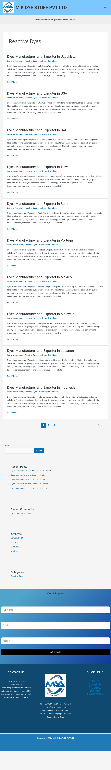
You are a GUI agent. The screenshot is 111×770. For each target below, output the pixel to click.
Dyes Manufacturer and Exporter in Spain (38, 212)
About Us (95, 692)
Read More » (12, 90)
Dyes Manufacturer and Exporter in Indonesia (41, 396)
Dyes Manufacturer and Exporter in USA (37, 102)
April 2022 (15, 559)
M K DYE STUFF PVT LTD (49, 11)
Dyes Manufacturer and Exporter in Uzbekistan (42, 65)
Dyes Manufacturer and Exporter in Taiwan (39, 175)
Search (8, 454)
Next (101, 433)
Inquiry (95, 699)
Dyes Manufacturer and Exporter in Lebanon (40, 359)
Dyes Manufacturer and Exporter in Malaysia (40, 322)
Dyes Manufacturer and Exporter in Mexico (39, 285)
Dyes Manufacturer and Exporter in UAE (37, 138)
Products (94, 696)
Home (95, 689)
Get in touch (55, 660)
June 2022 (15, 555)
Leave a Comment (15, 69)
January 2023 (17, 546)
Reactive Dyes (31, 69)
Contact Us (95, 702)
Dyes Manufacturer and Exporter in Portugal (40, 249)
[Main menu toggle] (105, 12)
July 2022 (15, 550)
